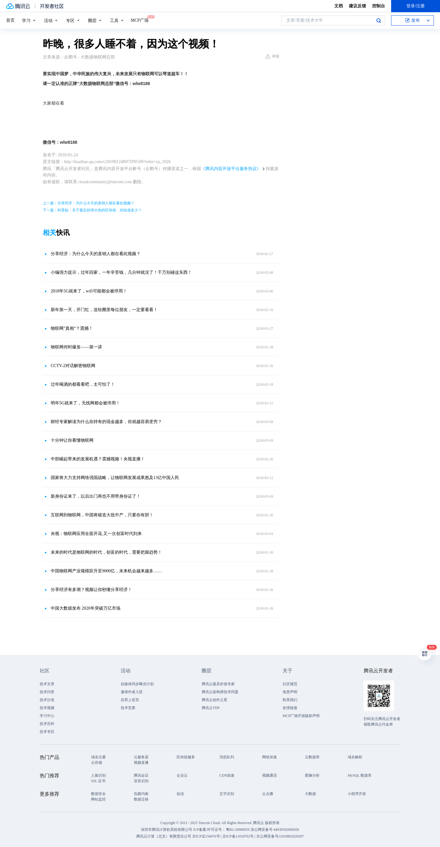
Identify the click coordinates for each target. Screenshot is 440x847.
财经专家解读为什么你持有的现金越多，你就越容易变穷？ (106, 421)
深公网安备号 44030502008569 (275, 829)
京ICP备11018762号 (238, 836)
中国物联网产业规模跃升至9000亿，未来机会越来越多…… (106, 571)
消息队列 (226, 757)
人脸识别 (98, 775)
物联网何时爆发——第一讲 (76, 347)
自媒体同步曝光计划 (137, 684)
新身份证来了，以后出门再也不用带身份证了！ (96, 496)
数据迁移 (141, 799)
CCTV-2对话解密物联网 (73, 365)
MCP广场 (139, 20)
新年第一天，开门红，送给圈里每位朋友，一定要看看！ (104, 309)
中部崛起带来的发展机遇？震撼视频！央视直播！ (98, 459)
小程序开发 (357, 794)
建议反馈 (357, 6)
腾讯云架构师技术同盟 (220, 692)
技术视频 (47, 708)
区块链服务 (186, 757)
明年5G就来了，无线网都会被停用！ (85, 403)
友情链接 (290, 708)
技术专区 (47, 732)
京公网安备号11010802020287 (280, 836)
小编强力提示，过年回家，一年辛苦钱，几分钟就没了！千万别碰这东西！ (121, 272)
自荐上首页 (130, 700)
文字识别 (226, 794)
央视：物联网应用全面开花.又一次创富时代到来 (96, 533)
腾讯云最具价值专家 (218, 684)
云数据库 (312, 757)
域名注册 (98, 757)
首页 (10, 20)
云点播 (267, 794)
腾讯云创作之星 (214, 700)
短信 (180, 794)
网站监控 (98, 799)
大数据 (310, 794)
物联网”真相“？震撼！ (72, 328)
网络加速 (269, 757)
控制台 (378, 6)
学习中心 (47, 716)
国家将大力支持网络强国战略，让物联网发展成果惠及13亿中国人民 (115, 477)
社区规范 (290, 684)
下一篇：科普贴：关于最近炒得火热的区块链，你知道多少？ (92, 210)
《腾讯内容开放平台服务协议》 (231, 168)
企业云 (182, 775)
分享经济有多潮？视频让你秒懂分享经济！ (91, 589)
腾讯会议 (141, 775)
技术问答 (47, 692)
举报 (272, 56)
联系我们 (290, 700)
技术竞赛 (128, 708)
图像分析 (312, 775)
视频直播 (141, 762)
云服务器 (141, 757)
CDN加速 (226, 775)
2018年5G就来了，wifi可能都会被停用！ (89, 291)
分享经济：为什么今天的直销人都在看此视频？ (96, 253)
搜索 (378, 20)
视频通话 (269, 775)
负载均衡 (141, 794)
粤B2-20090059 (238, 829)
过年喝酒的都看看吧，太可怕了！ (83, 384)
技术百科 (47, 724)
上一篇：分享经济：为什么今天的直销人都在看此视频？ (88, 203)
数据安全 (98, 794)
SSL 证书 (98, 781)
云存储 (96, 762)
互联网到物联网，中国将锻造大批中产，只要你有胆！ (102, 515)
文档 (338, 6)
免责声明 (290, 692)
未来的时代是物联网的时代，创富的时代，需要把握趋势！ (106, 552)
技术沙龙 (47, 700)
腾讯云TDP (211, 708)
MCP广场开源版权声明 (301, 716)
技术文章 (47, 684)
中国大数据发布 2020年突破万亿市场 (85, 608)
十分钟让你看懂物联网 (72, 440)
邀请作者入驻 (132, 692)
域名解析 (355, 757)
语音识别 (141, 781)
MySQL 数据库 (360, 775)
